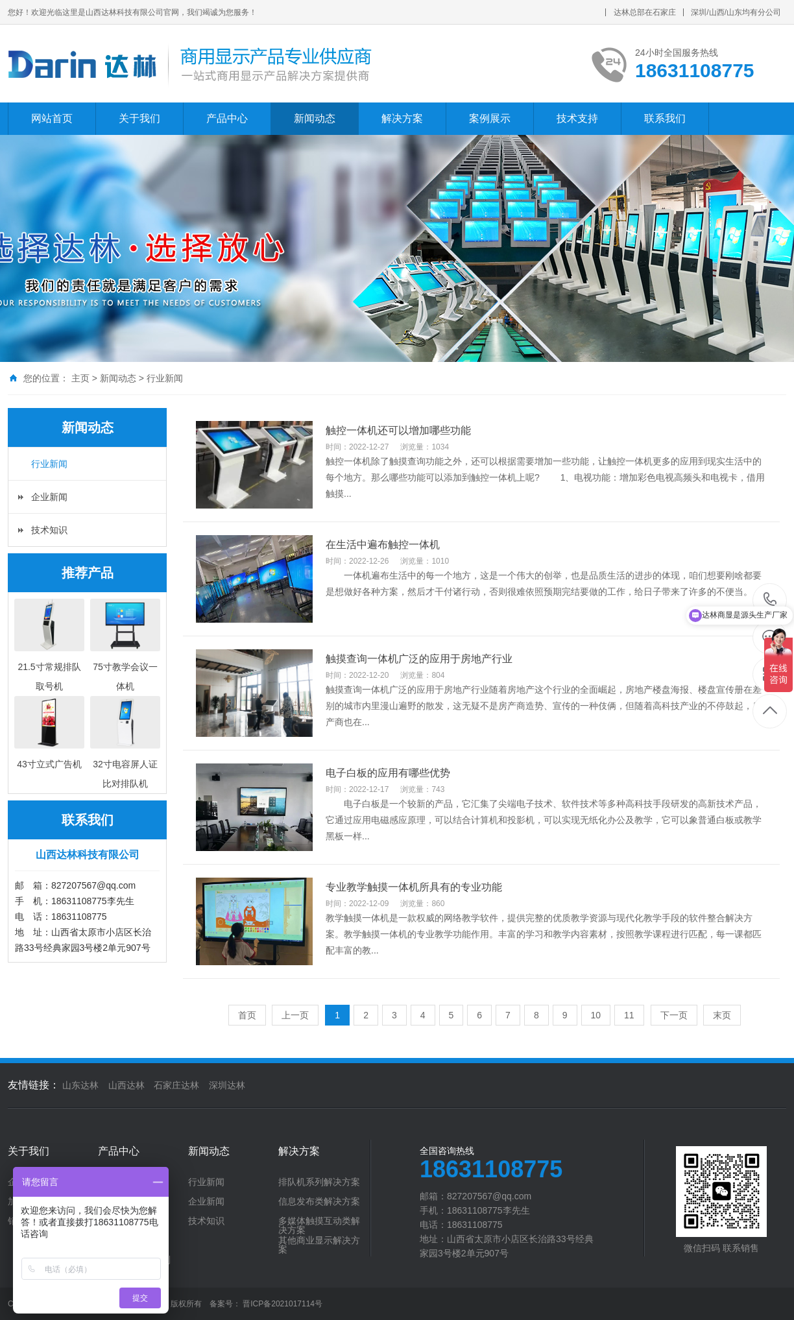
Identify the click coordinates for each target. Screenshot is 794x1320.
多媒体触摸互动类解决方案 (319, 1225)
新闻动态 (314, 118)
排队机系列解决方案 (319, 1181)
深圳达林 (227, 1085)
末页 (722, 1015)
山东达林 (80, 1085)
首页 (247, 1015)
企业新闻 (49, 497)
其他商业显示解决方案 (319, 1245)
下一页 (674, 1015)
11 (629, 1015)
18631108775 (770, 599)
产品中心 (227, 118)
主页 (80, 378)
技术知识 (49, 530)
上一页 (295, 1015)
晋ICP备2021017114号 (282, 1303)
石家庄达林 (176, 1085)
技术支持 (577, 118)
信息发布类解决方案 (319, 1201)
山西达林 (126, 1085)
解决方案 (402, 118)
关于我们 (139, 118)
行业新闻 (165, 378)
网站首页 (52, 118)
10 (596, 1015)
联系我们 (665, 118)
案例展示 (490, 118)
